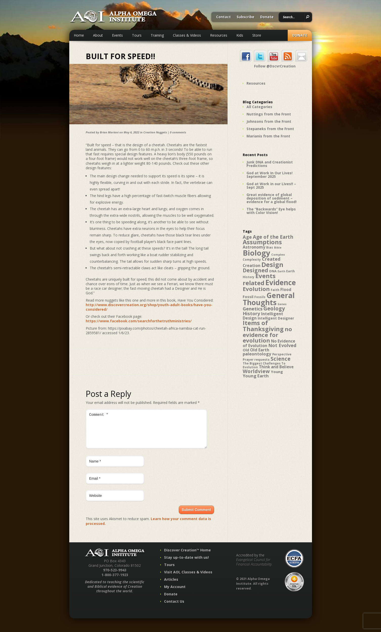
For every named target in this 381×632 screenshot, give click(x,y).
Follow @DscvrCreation (275, 66)
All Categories (259, 106)
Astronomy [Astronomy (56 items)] (254, 247)
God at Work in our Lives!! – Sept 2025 (271, 185)
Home (79, 35)
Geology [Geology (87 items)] (274, 308)
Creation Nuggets (155, 132)
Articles (171, 585)
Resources (218, 35)
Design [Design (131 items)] (272, 264)
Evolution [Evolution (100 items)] (256, 289)
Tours (137, 35)
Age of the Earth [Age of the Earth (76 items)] (273, 236)
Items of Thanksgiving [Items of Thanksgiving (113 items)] (263, 326)
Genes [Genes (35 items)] (282, 304)
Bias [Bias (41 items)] (269, 247)
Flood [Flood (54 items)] (285, 289)
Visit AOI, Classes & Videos (188, 578)
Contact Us (174, 607)
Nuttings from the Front (268, 114)
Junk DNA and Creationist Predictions (269, 164)
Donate (267, 17)
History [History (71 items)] (251, 313)
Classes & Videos (187, 35)
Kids (239, 35)
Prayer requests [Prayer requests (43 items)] (256, 359)
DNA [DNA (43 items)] (273, 271)
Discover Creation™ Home (187, 556)
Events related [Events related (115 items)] (259, 279)
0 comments (178, 132)
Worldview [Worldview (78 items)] (256, 371)
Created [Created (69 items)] (271, 259)
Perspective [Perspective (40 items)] (282, 354)
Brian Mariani (109, 132)
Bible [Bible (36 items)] (277, 247)
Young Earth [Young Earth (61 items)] (256, 376)
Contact (223, 17)
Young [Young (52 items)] (277, 371)
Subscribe (245, 17)
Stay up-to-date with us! (186, 563)
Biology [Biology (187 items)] (256, 253)
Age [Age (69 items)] (247, 237)
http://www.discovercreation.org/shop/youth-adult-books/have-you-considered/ (149, 307)
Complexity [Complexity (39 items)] (252, 259)
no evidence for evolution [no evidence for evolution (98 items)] (267, 334)
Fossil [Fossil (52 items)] (248, 296)
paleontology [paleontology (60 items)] (257, 354)
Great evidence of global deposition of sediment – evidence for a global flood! (271, 198)
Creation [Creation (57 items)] (251, 265)
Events (117, 35)
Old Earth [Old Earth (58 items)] (259, 350)
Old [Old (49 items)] (246, 350)
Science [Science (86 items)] (280, 358)
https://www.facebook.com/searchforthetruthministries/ (139, 321)
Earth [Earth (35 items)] (281, 271)
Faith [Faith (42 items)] (275, 290)
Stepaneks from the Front (270, 128)
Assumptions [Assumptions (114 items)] (262, 242)
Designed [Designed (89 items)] (255, 270)
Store (256, 35)
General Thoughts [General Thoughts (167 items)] (269, 298)
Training (157, 35)
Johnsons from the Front (268, 121)
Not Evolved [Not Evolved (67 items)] (282, 345)
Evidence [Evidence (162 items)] (280, 282)
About (98, 35)
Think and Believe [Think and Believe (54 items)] (276, 367)
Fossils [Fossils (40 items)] (259, 297)
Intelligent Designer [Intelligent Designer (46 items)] (276, 318)
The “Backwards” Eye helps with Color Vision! (271, 211)
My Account (175, 592)
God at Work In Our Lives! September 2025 (269, 175)
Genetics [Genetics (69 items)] (252, 308)
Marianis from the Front (268, 136)
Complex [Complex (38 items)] (278, 254)
